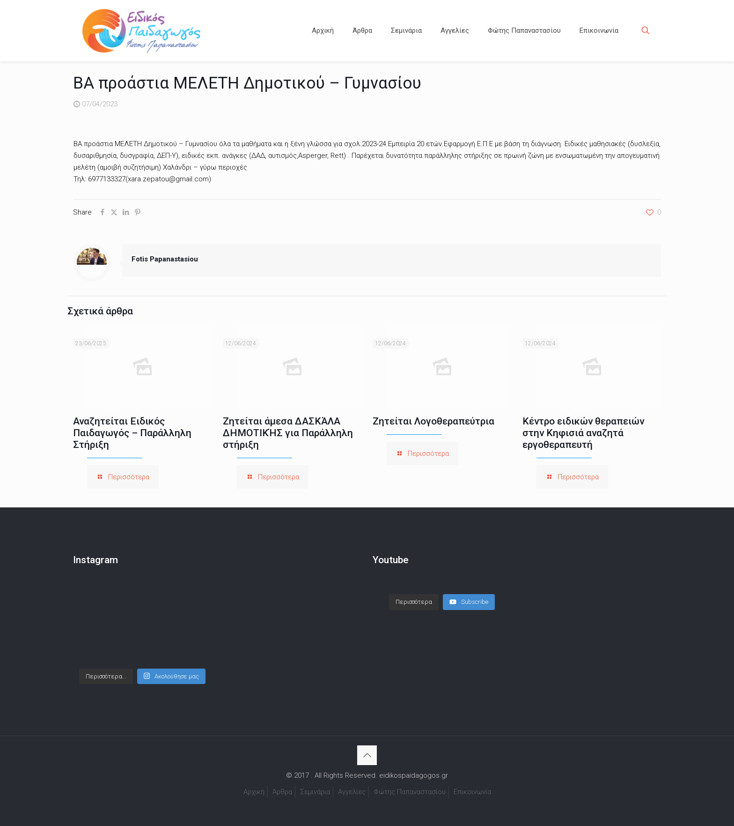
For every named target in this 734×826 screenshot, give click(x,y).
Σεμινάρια (315, 792)
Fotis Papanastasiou (165, 259)
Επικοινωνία (472, 792)
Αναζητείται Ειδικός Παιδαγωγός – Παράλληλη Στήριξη (132, 433)
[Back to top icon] (367, 755)
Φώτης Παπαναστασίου (410, 792)
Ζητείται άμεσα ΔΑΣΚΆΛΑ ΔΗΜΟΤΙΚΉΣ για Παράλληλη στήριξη (288, 433)
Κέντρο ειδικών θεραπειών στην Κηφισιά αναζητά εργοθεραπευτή (583, 433)
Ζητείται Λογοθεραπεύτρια (433, 421)
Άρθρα (282, 792)
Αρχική (253, 792)
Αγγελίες (352, 792)
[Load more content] (414, 602)
